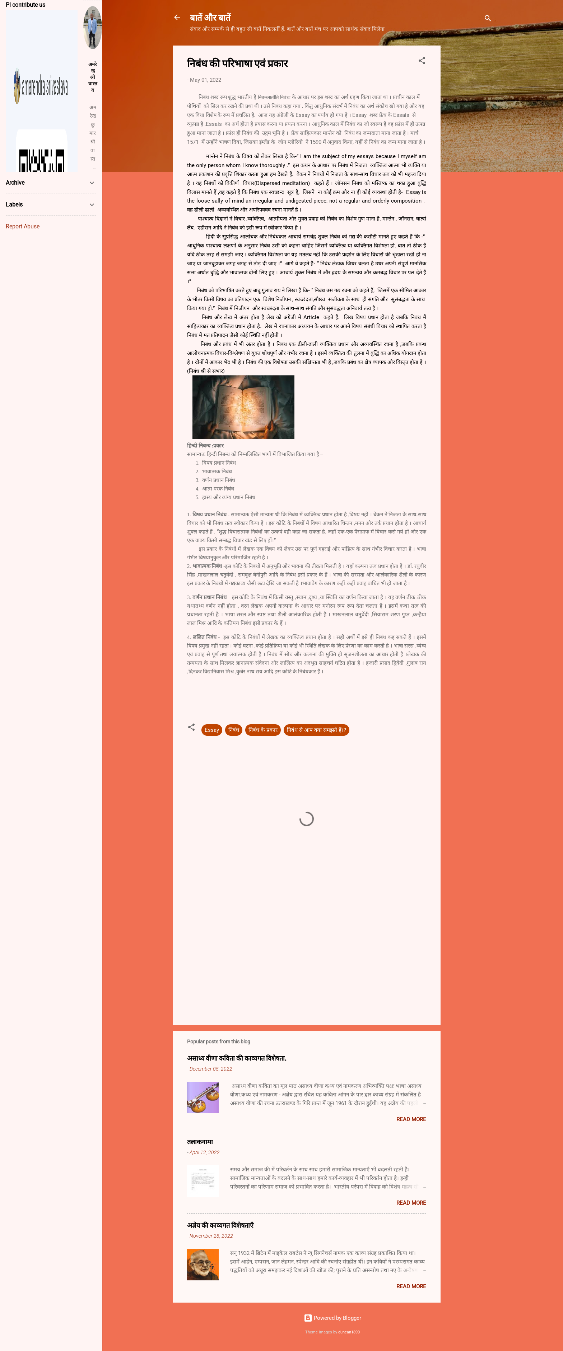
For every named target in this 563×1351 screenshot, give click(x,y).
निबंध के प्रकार (263, 730)
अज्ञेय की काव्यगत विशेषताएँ (220, 1225)
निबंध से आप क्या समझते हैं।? (316, 730)
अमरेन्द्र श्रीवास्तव (92, 77)
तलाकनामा (200, 1141)
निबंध (233, 730)
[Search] (488, 19)
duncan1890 (349, 1332)
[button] (422, 61)
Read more (411, 1119)
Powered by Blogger (332, 1318)
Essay (212, 730)
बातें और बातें (210, 17)
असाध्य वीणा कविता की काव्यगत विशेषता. (237, 1058)
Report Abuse (22, 226)
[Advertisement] (469, 153)
